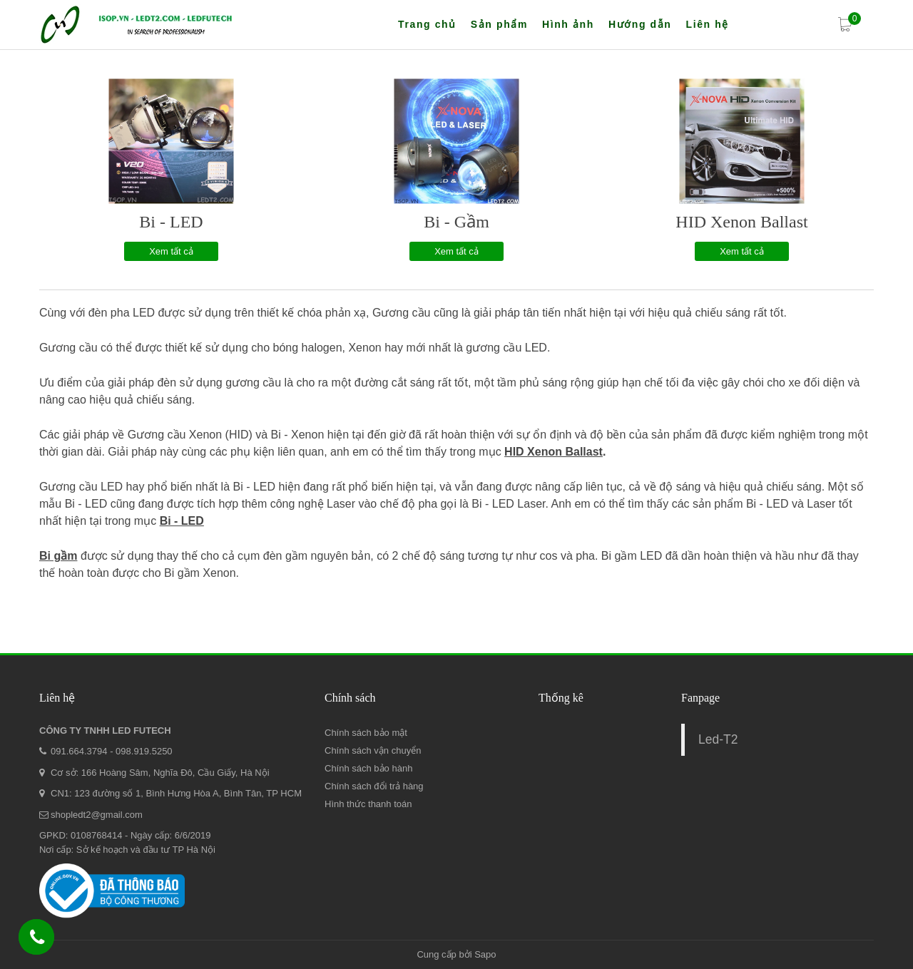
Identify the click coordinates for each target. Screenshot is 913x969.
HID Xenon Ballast (741, 221)
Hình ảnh (568, 24)
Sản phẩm (499, 24)
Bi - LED (171, 221)
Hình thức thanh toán (368, 804)
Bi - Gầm (456, 221)
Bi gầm (58, 556)
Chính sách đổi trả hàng (374, 786)
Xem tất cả (171, 251)
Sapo (485, 954)
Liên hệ (706, 24)
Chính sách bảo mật (366, 732)
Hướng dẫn (640, 24)
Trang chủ (427, 24)
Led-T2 (718, 739)
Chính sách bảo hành (368, 768)
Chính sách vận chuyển (373, 750)
